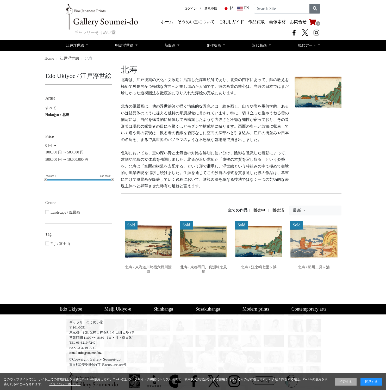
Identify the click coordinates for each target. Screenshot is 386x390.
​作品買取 (256, 22)
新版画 (171, 45)
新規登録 (210, 8)
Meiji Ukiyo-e (117, 309)
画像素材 (277, 22)
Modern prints (255, 309)
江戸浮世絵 (75, 45)
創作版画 (214, 45)
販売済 (278, 210)
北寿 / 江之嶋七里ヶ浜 (259, 267)
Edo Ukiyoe (71, 309)
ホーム (167, 22)
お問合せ (298, 22)
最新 (297, 210)
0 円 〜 (50, 145)
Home (49, 58)
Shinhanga (163, 309)
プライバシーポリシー (64, 384)
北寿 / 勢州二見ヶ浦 (314, 267)
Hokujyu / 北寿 (57, 115)
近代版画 (260, 45)
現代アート (307, 45)
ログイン (190, 8)
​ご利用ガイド (231, 22)
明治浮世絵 (124, 45)
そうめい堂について (196, 22)
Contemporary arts (308, 309)
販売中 (259, 210)
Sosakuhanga (207, 309)
